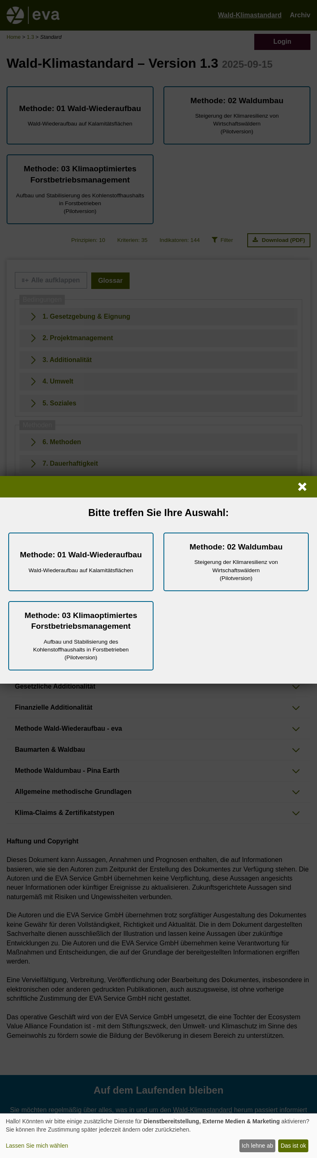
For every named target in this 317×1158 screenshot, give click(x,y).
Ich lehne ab (257, 1145)
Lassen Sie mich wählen (37, 1145)
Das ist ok (293, 1145)
